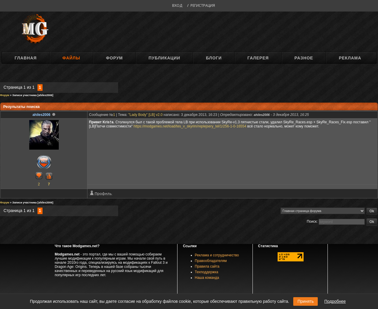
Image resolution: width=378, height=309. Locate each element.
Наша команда (207, 278)
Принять (305, 301)
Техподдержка (207, 272)
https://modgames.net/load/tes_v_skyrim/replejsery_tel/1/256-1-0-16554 (189, 126)
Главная (25, 58)
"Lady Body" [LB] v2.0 (145, 115)
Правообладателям (211, 261)
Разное (303, 58)
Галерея (258, 58)
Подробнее (335, 301)
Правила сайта (207, 266)
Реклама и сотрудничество (217, 255)
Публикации (164, 58)
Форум (114, 58)
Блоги (213, 58)
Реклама (350, 58)
